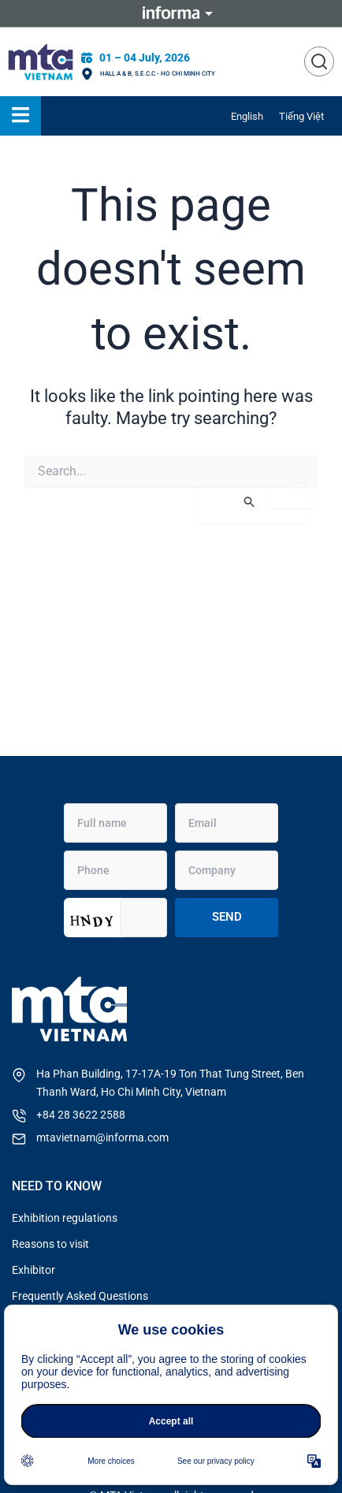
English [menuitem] (247, 116)
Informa (171, 13)
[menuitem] (247, 116)
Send (227, 917)
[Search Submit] (250, 502)
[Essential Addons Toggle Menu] (20, 116)
